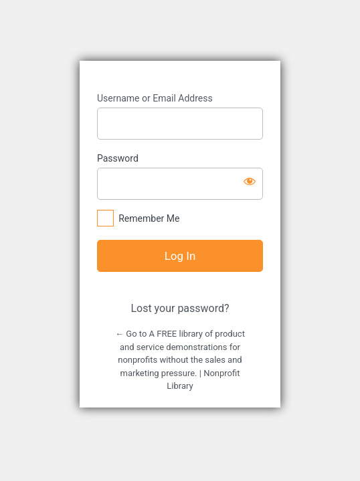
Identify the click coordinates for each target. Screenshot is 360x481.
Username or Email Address (155, 98)
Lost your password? (179, 308)
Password (118, 158)
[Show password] (249, 181)
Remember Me (148, 218)
